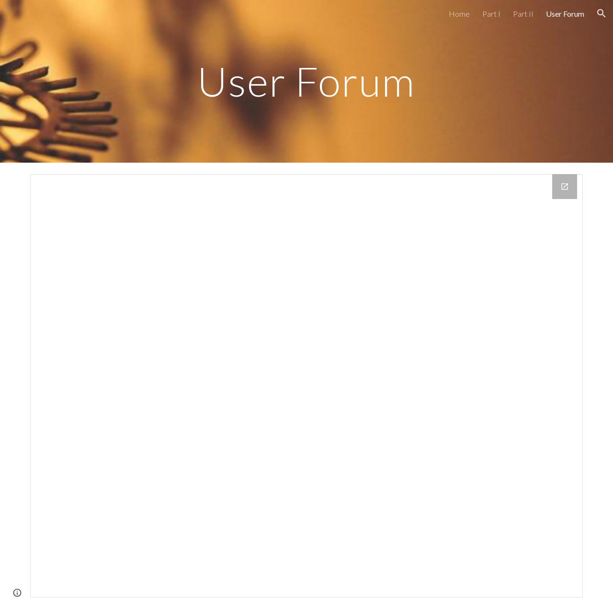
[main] (306, 81)
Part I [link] (491, 13)
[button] (601, 13)
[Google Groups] (306, 386)
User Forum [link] (565, 13)
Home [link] (459, 13)
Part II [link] (523, 13)
